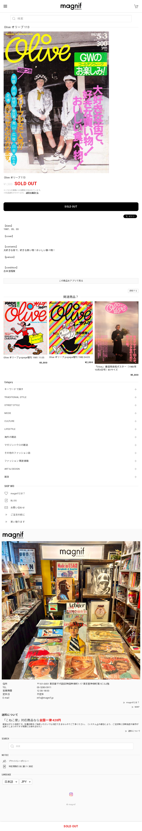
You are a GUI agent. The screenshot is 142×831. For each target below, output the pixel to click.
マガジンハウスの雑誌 (16, 445)
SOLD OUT (71, 206)
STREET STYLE (12, 405)
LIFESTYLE (10, 429)
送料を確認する (32, 193)
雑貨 (6, 477)
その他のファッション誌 (17, 453)
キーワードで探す (13, 389)
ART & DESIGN (12, 469)
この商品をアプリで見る (71, 281)
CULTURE (9, 421)
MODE (7, 413)
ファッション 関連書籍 (16, 461)
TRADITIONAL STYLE (15, 397)
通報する (133, 291)
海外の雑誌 (10, 437)
